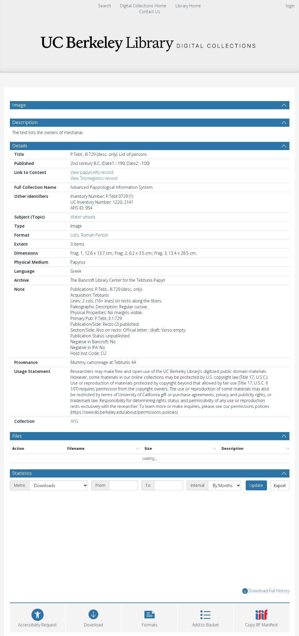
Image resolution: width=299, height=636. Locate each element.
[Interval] (224, 485)
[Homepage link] (149, 42)
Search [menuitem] (104, 5)
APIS (74, 421)
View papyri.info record (91, 172)
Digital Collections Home (143, 5)
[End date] (168, 485)
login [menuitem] (290, 5)
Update (256, 485)
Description (25, 122)
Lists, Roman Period (89, 235)
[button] (149, 617)
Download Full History (265, 591)
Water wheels (82, 217)
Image (19, 105)
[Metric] (58, 485)
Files (17, 436)
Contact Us (149, 11)
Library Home (188, 5)
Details (19, 145)
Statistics (22, 473)
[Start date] (123, 485)
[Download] (93, 617)
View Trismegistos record (93, 178)
